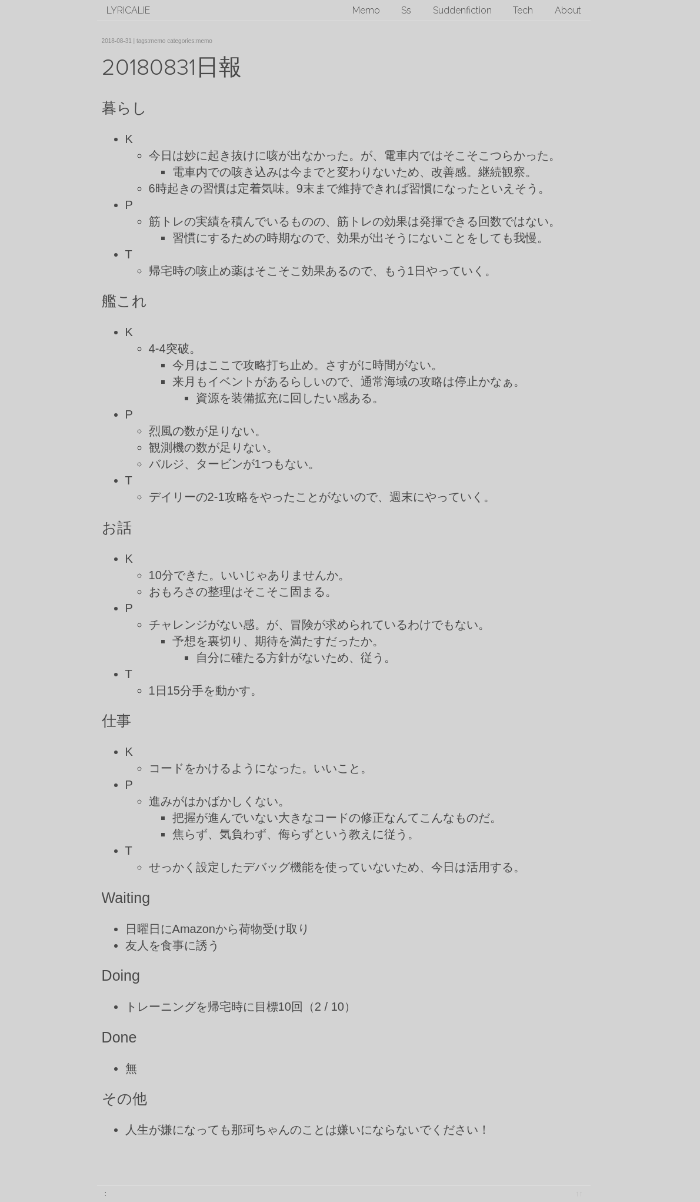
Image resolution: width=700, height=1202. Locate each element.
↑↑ (579, 1193)
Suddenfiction (462, 10)
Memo (366, 10)
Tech (523, 10)
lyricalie (128, 10)
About (568, 10)
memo (157, 41)
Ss (406, 10)
